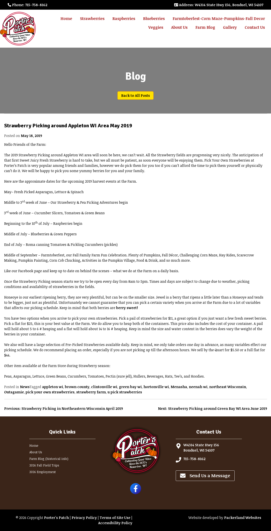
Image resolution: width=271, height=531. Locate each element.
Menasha (179, 386)
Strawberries (92, 18)
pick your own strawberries (50, 392)
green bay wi (130, 386)
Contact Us (255, 27)
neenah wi (198, 386)
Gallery (230, 27)
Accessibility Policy (115, 522)
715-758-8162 (194, 458)
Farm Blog (205, 27)
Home (66, 18)
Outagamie (14, 392)
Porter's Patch (56, 517)
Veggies (155, 27)
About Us (179, 27)
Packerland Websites (242, 517)
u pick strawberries (125, 392)
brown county (77, 386)
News (25, 386)
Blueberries (154, 18)
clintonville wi (104, 386)
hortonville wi (156, 386)
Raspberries (123, 18)
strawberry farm (91, 392)
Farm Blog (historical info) (48, 459)
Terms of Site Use (115, 517)
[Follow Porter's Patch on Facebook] (135, 492)
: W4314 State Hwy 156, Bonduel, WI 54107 (218, 4)
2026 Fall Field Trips (44, 465)
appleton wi (52, 386)
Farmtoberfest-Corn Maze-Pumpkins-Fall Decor (219, 18)
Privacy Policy (84, 517)
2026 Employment (42, 472)
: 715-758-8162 (27, 4)
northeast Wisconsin (227, 386)
